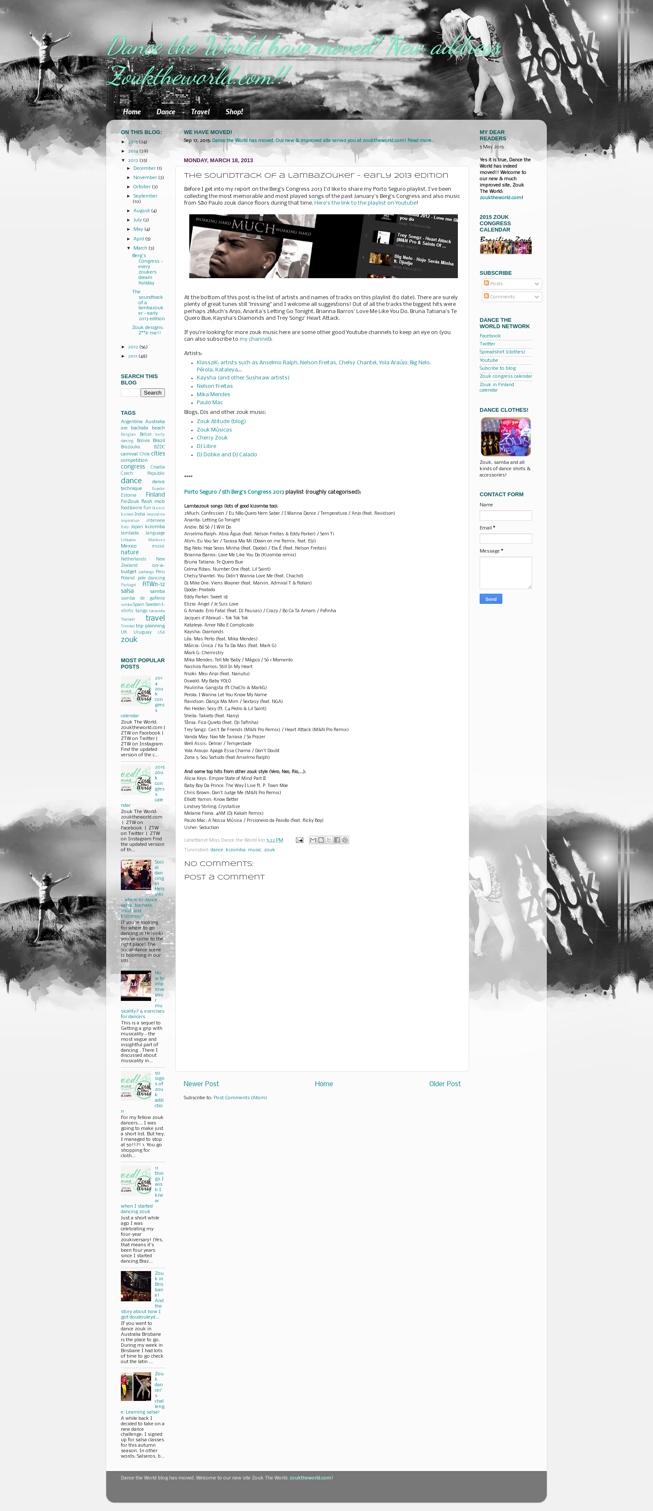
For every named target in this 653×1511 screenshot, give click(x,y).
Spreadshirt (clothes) (502, 352)
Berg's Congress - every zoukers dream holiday (147, 269)
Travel (200, 111)
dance (217, 850)
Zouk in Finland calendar (497, 387)
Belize (145, 434)
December (145, 168)
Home (132, 111)
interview (155, 521)
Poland (128, 578)
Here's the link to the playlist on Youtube (365, 203)
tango (141, 611)
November (145, 177)
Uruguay (142, 632)
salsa (127, 591)
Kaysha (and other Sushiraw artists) (243, 378)
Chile (145, 454)
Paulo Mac (210, 402)
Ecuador (158, 489)
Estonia (128, 495)
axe (124, 428)
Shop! (234, 111)
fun (147, 508)
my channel (254, 339)
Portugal (128, 585)
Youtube (489, 360)
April (139, 239)
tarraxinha (157, 611)
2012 (133, 347)
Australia (155, 421)
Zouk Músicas (214, 430)
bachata (139, 428)
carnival (129, 454)
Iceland (127, 514)
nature (130, 553)
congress (133, 467)
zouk (269, 850)
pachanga (146, 572)
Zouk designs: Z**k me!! (148, 330)
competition (134, 460)
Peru (160, 572)
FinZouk (130, 501)
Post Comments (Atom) (240, 1097)
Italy (125, 527)
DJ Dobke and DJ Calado (227, 455)
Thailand (127, 619)
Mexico (129, 546)
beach (158, 428)
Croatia (158, 467)
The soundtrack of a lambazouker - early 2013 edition (148, 306)
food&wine (131, 508)
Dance (166, 111)
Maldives (156, 540)
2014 (133, 151)
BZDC (159, 447)
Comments (499, 297)
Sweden (153, 605)
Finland (155, 495)
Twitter (487, 344)
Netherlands (133, 559)
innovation (156, 514)
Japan (137, 527)
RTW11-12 (154, 585)
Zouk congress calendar (506, 376)
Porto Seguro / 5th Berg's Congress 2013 (234, 492)
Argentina (132, 421)
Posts (493, 284)
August (142, 210)
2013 (133, 160)
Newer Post (201, 1084)
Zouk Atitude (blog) (221, 421)
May (138, 229)
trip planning (150, 626)
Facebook (490, 336)
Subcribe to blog (498, 368)
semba (126, 605)
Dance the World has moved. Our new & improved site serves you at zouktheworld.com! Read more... (323, 140)
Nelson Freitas (215, 386)
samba (157, 591)
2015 (133, 142)
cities (158, 454)
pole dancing (151, 578)
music (254, 850)
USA (161, 632)
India (140, 514)
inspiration (130, 521)
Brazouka (130, 447)
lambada (130, 533)
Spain (138, 605)
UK (124, 632)
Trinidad (127, 626)
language (155, 533)
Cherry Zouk (212, 438)
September (145, 196)
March (141, 248)
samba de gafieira (143, 598)
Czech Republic (143, 473)
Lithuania (128, 540)
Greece (158, 508)
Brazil (159, 440)
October (142, 187)
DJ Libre (206, 446)
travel (155, 618)
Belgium (128, 435)
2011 (133, 356)
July (138, 220)
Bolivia (143, 441)
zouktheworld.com (500, 197)
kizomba (236, 850)
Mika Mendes (213, 394)
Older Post (445, 1084)
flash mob (153, 501)
